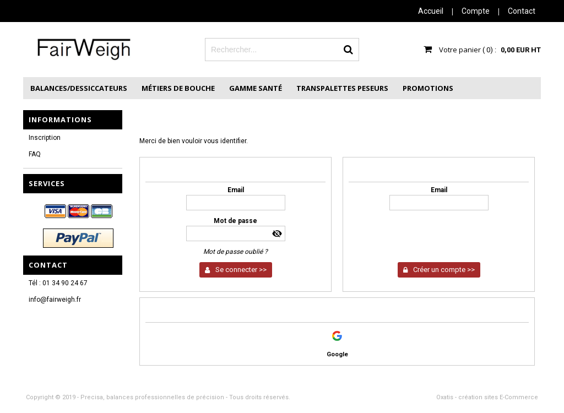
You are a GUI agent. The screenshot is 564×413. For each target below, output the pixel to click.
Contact (521, 11)
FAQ (35, 154)
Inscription (45, 138)
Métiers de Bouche (178, 88)
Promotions (428, 88)
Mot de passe (235, 221)
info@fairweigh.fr (55, 299)
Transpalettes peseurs (342, 88)
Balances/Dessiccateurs (78, 88)
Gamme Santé (255, 88)
